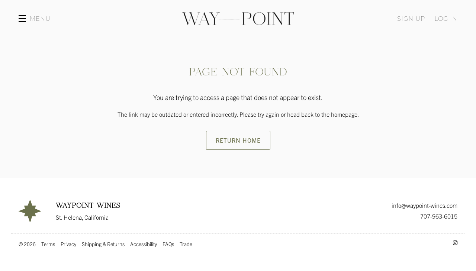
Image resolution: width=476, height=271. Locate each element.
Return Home (238, 140)
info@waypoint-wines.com (424, 205)
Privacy (68, 244)
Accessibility (143, 244)
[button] (35, 18)
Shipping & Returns (103, 244)
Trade (186, 244)
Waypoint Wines (238, 18)
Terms (48, 244)
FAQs (168, 244)
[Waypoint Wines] (30, 211)
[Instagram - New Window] (455, 242)
